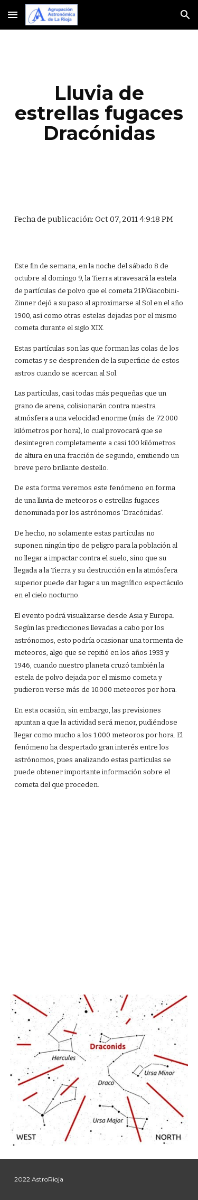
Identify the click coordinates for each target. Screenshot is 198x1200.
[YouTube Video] (99, 894)
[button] (12, 14)
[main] (99, 113)
